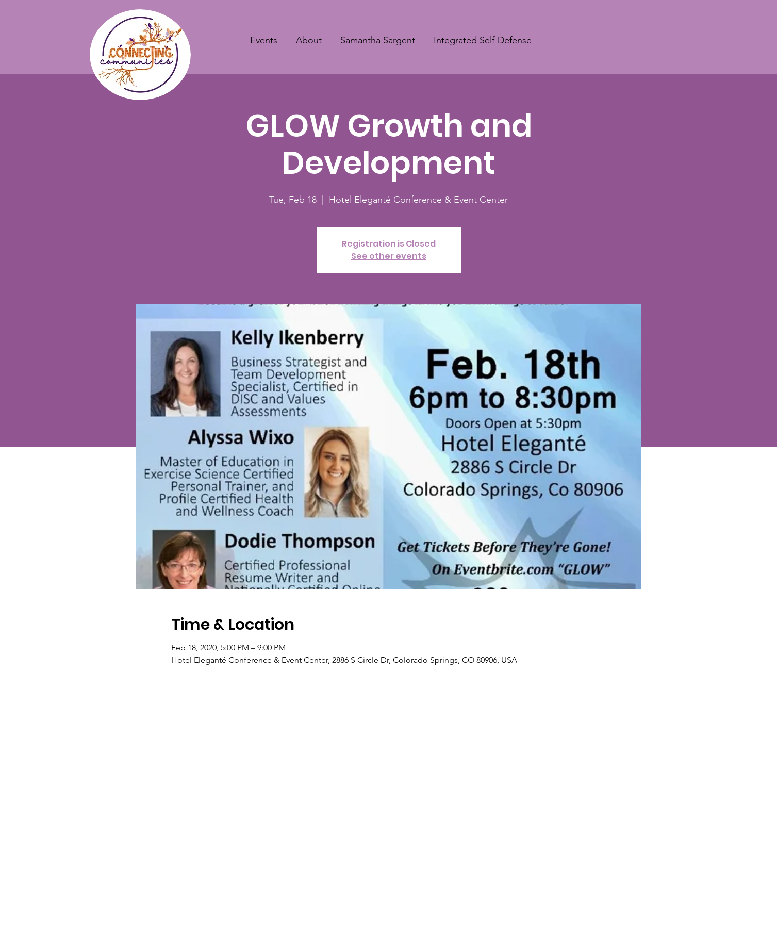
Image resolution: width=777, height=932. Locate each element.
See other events (388, 256)
